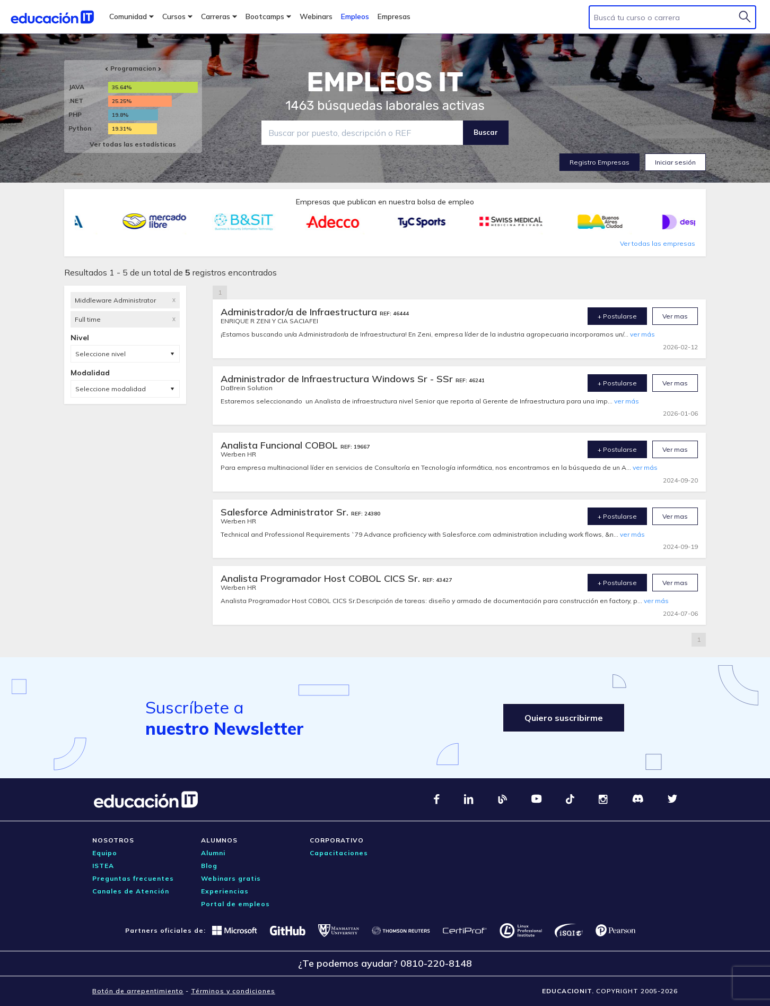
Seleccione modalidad (110, 389)
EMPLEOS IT (385, 82)
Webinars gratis (231, 878)
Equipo (104, 853)
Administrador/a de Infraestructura (300, 312)
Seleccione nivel (100, 354)
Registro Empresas (599, 162)
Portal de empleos (235, 904)
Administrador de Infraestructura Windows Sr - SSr (338, 379)
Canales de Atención (130, 891)
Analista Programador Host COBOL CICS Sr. (322, 578)
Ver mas (675, 316)
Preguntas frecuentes (133, 878)
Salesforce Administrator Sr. (286, 512)
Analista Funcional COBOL (280, 445)
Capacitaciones (339, 853)
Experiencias (225, 891)
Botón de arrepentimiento (137, 991)
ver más (642, 334)
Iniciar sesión (675, 162)
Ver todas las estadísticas (133, 144)
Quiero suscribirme (563, 717)
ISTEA (103, 866)
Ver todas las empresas (657, 243)
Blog (209, 866)
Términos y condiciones (233, 991)
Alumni (213, 853)
